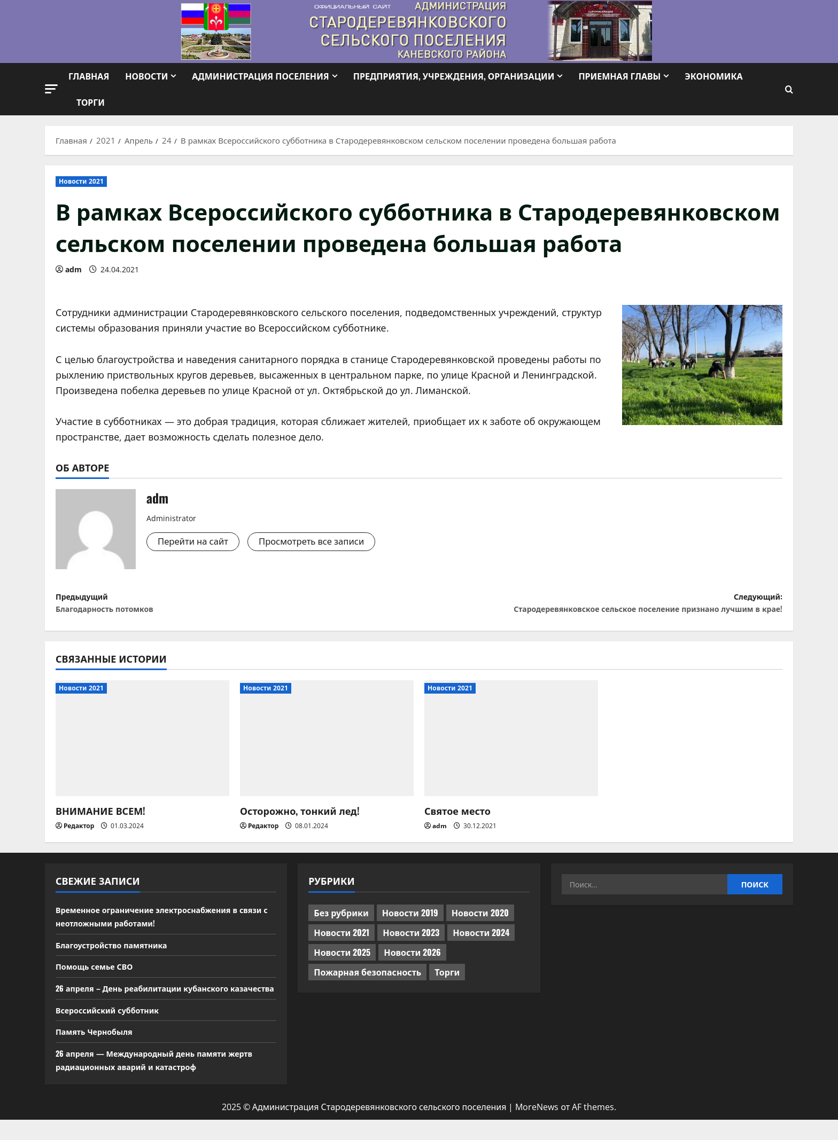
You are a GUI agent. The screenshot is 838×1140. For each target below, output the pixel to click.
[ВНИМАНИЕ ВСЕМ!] (142, 745)
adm (73, 269)
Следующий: (600, 606)
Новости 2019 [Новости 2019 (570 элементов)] (410, 919)
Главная (88, 75)
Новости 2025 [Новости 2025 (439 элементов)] (342, 959)
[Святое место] (511, 745)
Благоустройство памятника (118, 951)
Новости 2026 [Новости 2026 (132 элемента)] (412, 959)
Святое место (457, 817)
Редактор (79, 832)
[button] (51, 88)
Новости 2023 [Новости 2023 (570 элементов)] (411, 939)
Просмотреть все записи (322, 542)
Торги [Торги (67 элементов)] (447, 978)
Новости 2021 (81, 181)
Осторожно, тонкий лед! (300, 817)
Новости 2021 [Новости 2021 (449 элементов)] (341, 939)
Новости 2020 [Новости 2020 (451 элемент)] (480, 919)
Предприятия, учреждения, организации (454, 75)
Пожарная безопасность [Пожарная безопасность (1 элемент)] (367, 978)
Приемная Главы (619, 75)
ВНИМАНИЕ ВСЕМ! (100, 817)
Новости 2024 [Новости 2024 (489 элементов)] (481, 939)
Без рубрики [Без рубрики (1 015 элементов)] (341, 919)
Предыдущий (237, 606)
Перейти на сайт (196, 542)
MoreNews (536, 1127)
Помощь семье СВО (99, 972)
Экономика (713, 75)
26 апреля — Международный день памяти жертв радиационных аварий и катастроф (165, 1080)
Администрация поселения (260, 75)
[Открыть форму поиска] (789, 89)
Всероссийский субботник (114, 1030)
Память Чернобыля (99, 1051)
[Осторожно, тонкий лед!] (327, 745)
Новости (146, 75)
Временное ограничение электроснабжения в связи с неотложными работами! (157, 922)
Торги (90, 102)
